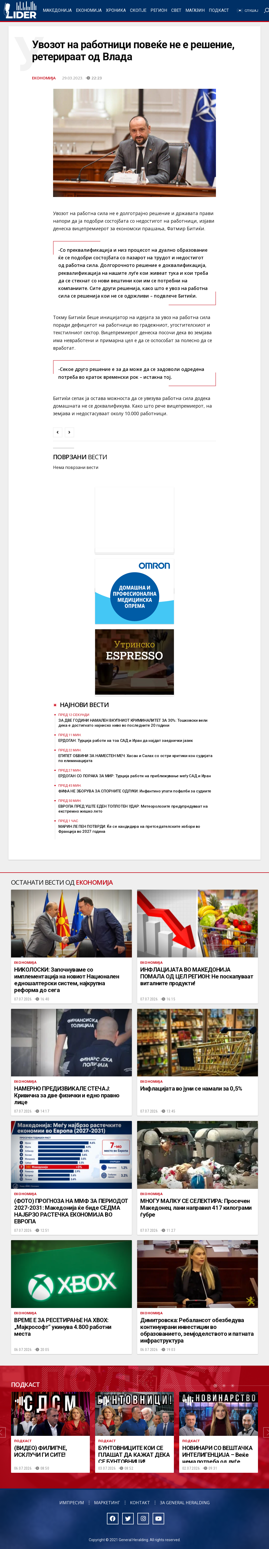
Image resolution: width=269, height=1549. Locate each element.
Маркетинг (107, 1503)
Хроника (116, 10)
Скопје (138, 10)
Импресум (71, 1503)
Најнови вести (84, 704)
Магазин (195, 10)
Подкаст (219, 10)
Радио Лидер (20, 10)
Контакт (140, 1503)
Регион (159, 10)
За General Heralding (185, 1503)
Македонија (57, 10)
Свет (176, 10)
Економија (89, 10)
